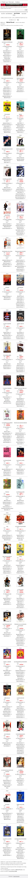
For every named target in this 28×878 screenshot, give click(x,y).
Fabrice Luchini (19, 223)
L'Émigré (7, 287)
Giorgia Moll (19, 784)
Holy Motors (20, 42)
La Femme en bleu (20, 491)
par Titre (3, 13)
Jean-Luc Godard (20, 774)
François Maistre (6, 437)
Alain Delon (19, 192)
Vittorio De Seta (7, 593)
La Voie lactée (20, 589)
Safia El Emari (7, 299)
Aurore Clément (6, 129)
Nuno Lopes (6, 53)
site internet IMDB (13, 871)
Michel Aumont (19, 264)
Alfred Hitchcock (20, 560)
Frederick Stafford (20, 565)
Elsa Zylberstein (6, 59)
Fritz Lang (20, 783)
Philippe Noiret (19, 437)
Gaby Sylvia (20, 850)
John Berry (7, 400)
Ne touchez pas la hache (7, 148)
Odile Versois (20, 645)
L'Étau (20, 556)
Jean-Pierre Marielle (19, 195)
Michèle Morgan (19, 634)
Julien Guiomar (19, 371)
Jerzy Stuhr (19, 88)
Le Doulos (7, 804)
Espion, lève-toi (20, 323)
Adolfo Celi (6, 675)
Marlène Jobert (20, 535)
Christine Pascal (6, 365)
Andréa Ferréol (6, 338)
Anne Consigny (6, 93)
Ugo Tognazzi (20, 439)
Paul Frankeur (6, 434)
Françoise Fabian (6, 714)
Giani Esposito (20, 855)
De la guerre (7, 114)
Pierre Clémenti (20, 607)
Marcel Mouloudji (20, 820)
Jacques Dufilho (19, 640)
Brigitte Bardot (20, 780)
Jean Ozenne (7, 786)
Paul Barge (7, 601)
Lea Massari (19, 502)
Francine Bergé (20, 642)
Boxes (20, 114)
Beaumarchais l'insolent (20, 251)
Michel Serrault (19, 269)
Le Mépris (20, 770)
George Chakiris (19, 673)
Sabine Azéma (6, 88)
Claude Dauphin (19, 856)
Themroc (7, 491)
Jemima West (7, 58)
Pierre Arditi (6, 87)
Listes (14, 15)
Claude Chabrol (20, 464)
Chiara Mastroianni (6, 228)
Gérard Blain (20, 712)
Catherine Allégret (20, 745)
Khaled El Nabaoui (7, 296)
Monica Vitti (6, 431)
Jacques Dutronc (20, 366)
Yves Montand (20, 398)
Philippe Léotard (19, 305)
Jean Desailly (6, 816)
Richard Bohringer (20, 303)
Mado (20, 355)
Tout (18, 19)
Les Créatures (7, 734)
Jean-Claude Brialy (20, 190)
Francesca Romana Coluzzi (7, 508)
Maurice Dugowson (8, 392)
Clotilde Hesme (6, 127)
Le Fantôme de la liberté (7, 422)
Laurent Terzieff (20, 599)
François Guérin (20, 819)
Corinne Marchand (7, 538)
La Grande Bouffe (7, 460)
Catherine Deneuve (6, 189)
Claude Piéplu (20, 299)
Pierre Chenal (21, 808)
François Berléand (20, 198)
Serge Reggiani (19, 401)
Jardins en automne (20, 148)
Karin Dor (20, 569)
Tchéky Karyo (20, 132)
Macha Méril (6, 715)
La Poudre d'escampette (20, 526)
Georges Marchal (6, 850)
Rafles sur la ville (20, 804)
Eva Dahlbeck (7, 745)
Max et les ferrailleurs (7, 556)
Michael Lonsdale (6, 436)
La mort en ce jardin (7, 838)
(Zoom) (7, 28)
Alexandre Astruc (20, 843)
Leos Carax (20, 46)
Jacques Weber (19, 270)
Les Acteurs (20, 178)
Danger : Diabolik (7, 661)
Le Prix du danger (7, 323)
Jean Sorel (6, 708)
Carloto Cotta (6, 56)
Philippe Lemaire (19, 852)
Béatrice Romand (6, 502)
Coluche (6, 505)
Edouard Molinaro (20, 255)
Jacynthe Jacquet (20, 159)
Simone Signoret (19, 744)
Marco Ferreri (20, 428)
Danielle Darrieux (19, 679)
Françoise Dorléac (20, 672)
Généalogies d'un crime (7, 251)
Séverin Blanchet (20, 157)
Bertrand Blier (20, 183)
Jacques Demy (20, 666)
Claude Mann (20, 753)
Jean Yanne (19, 300)
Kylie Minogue (20, 55)
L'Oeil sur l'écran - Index (10, 2)
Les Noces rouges (20, 460)
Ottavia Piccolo (20, 365)
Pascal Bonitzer (20, 219)
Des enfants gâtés (7, 355)
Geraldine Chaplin (20, 124)
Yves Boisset (7, 327)
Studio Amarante (16, 876)
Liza (7, 526)
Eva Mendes (19, 53)
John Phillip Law (6, 670)
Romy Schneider (19, 370)
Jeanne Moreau (19, 306)
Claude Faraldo (7, 496)
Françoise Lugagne (6, 784)
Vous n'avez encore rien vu (7, 78)
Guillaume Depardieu (6, 124)
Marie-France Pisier (6, 335)
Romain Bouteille (6, 503)
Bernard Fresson (19, 336)
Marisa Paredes (6, 52)
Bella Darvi (19, 816)
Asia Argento (6, 126)
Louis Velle (20, 539)
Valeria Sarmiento (8, 46)
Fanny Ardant (19, 297)
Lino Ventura (19, 332)
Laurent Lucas (7, 130)
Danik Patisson (20, 817)
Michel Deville (20, 291)
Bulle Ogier (6, 162)
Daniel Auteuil (20, 302)
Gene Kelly (19, 678)
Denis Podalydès (19, 233)
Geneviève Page (6, 711)
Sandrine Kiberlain (20, 225)
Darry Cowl (19, 443)
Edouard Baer (20, 234)
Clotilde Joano (20, 473)
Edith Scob (19, 52)
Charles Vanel (20, 706)
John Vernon (20, 568)
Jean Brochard (20, 822)
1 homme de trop (20, 697)
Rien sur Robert (20, 215)
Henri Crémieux (19, 681)
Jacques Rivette (7, 153)
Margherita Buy (20, 91)
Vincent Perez (6, 61)
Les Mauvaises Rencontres (20, 838)
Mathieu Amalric (6, 90)
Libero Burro (7, 215)
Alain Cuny (19, 440)
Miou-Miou (6, 398)
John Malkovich (6, 50)
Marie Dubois (19, 406)
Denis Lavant (20, 50)
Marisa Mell (7, 672)
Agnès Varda (7, 738)
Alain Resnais (7, 82)
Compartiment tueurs (20, 734)
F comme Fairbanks (7, 388)
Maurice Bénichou (20, 130)
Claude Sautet (20, 359)
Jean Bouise (6, 635)
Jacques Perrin (6, 604)
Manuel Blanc (20, 263)
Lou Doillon (20, 129)
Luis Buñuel (7, 427)
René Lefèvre (6, 817)
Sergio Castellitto (7, 219)
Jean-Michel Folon (7, 402)
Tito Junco (6, 853)
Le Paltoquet (20, 287)
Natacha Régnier (20, 127)
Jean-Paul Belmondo (19, 196)
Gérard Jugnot (7, 368)
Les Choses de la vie (7, 624)
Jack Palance (20, 781)
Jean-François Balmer (19, 266)
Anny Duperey (7, 94)
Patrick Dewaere (6, 396)
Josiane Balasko (19, 189)
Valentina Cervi (20, 227)
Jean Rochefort (6, 442)
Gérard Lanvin (6, 332)
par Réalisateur (9, 13)
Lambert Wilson (6, 91)
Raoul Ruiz (7, 255)
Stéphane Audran (19, 404)
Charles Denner (19, 368)
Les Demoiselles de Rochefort (20, 661)
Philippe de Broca (20, 530)
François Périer (6, 569)
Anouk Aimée (19, 847)
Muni (7, 787)
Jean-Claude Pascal (19, 849)
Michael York (19, 538)
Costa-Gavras (20, 702)
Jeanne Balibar (6, 157)
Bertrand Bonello (7, 118)
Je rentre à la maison (7, 178)
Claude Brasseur (19, 714)
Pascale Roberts (20, 751)
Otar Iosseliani (20, 153)
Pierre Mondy (20, 750)
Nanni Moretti (20, 82)
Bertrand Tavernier (7, 359)
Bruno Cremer (7, 336)
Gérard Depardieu (20, 193)
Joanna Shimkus (6, 598)
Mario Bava (7, 666)
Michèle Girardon (6, 855)
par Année (24, 13)
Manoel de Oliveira (7, 183)
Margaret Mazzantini (7, 225)
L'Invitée (7, 589)
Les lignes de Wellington (7, 42)
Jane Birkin (21, 118)
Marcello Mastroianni (19, 434)
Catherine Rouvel (20, 643)
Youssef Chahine (7, 291)
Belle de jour (7, 697)
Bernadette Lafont (19, 230)
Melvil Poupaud (6, 55)
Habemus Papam (20, 78)
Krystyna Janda (20, 338)
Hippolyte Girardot (6, 96)
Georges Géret (6, 781)
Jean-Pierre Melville (7, 808)
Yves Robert (19, 853)
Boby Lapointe (7, 571)
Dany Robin (19, 566)
